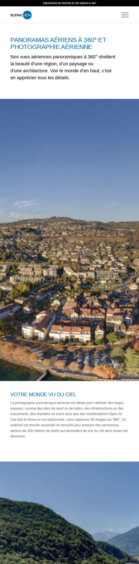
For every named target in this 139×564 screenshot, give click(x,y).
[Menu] (123, 15)
